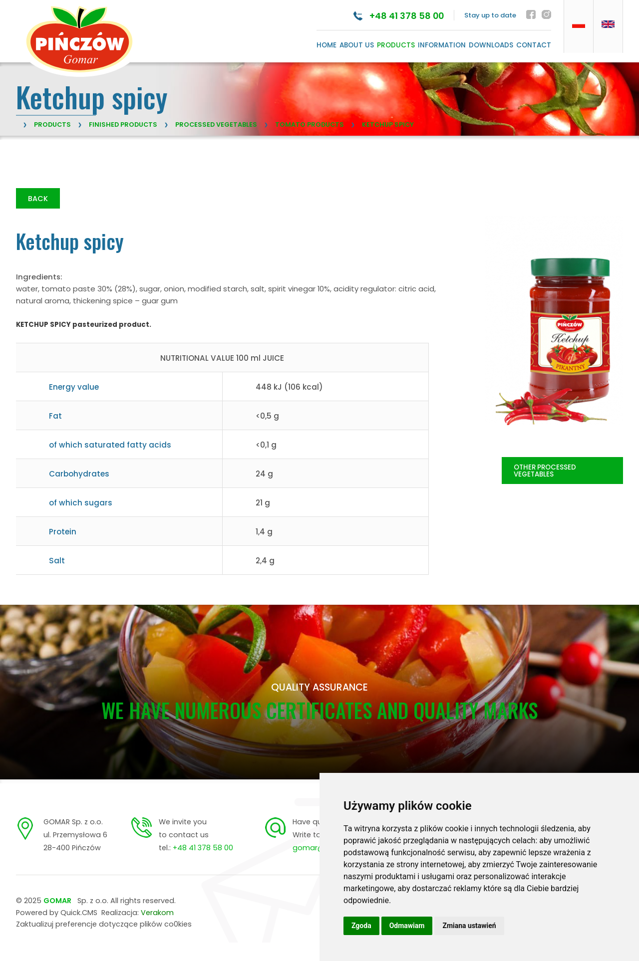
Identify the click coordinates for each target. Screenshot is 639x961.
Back (38, 199)
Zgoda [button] (361, 926)
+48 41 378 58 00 (402, 15)
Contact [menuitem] (533, 45)
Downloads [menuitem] (491, 45)
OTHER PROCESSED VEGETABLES (545, 472)
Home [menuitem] (326, 45)
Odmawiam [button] (407, 926)
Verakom (157, 913)
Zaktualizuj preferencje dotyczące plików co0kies (104, 925)
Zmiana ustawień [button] (469, 926)
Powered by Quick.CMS (56, 913)
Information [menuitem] (442, 45)
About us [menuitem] (356, 45)
